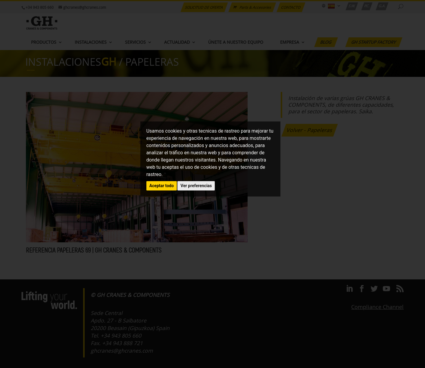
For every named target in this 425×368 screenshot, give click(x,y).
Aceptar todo (161, 185)
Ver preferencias (196, 185)
